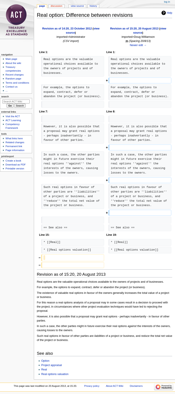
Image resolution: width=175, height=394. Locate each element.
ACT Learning (13, 120)
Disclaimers (136, 386)
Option (45, 360)
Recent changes (14, 74)
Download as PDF (15, 164)
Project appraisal (51, 365)
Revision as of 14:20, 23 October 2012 (67, 28)
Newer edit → (138, 45)
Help (169, 12)
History (93, 6)
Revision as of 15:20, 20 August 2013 (134, 28)
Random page (13, 78)
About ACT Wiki (114, 386)
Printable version (14, 168)
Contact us (11, 86)
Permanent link (13, 146)
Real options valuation (55, 374)
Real (44, 369)
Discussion (56, 6)
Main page (11, 59)
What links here (14, 138)
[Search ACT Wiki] (16, 101)
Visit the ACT (12, 116)
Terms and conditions (17, 82)
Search (5, 96)
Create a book (13, 160)
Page (42, 6)
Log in (167, 1)
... (6, 90)
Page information (14, 150)
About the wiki (13, 63)
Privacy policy (92, 386)
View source (77, 6)
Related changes (14, 142)
